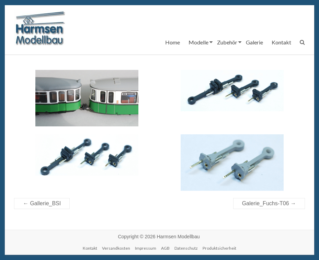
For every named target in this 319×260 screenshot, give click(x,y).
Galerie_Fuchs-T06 (269, 203)
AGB (165, 248)
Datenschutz (186, 248)
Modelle (198, 42)
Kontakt (281, 42)
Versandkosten (116, 248)
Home (172, 42)
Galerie (254, 42)
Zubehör (227, 42)
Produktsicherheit (219, 248)
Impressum (145, 248)
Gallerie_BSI (42, 203)
